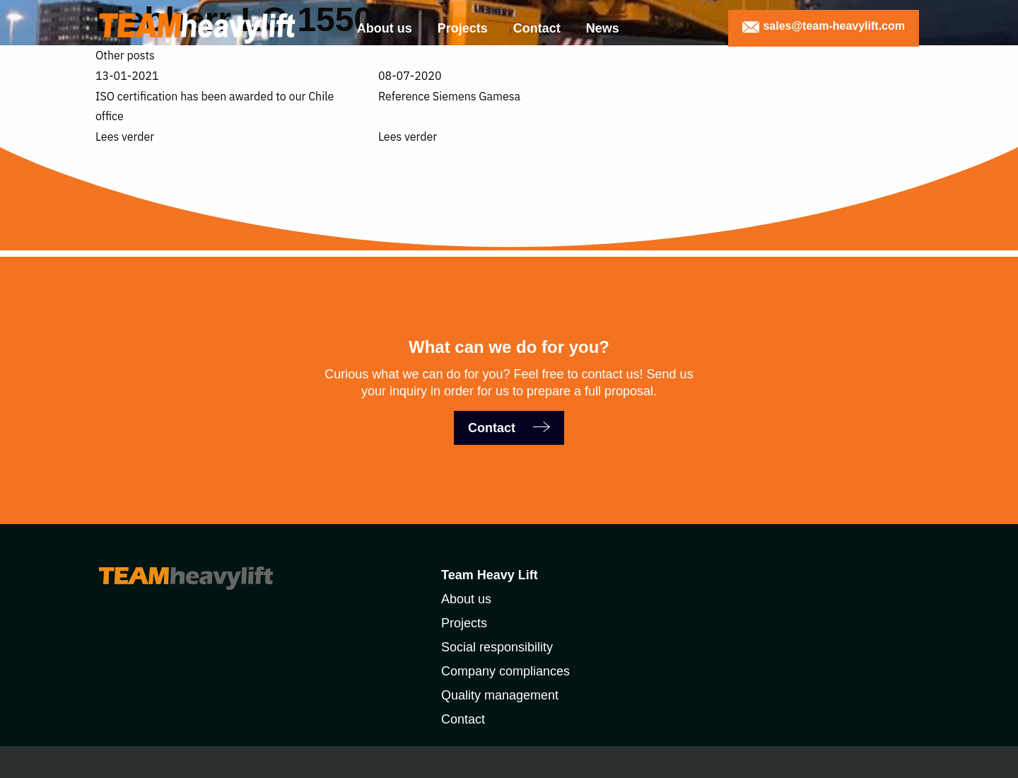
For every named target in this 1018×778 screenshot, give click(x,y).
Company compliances (505, 671)
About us (384, 28)
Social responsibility (497, 647)
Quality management (499, 695)
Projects (463, 28)
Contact (537, 28)
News (602, 28)
